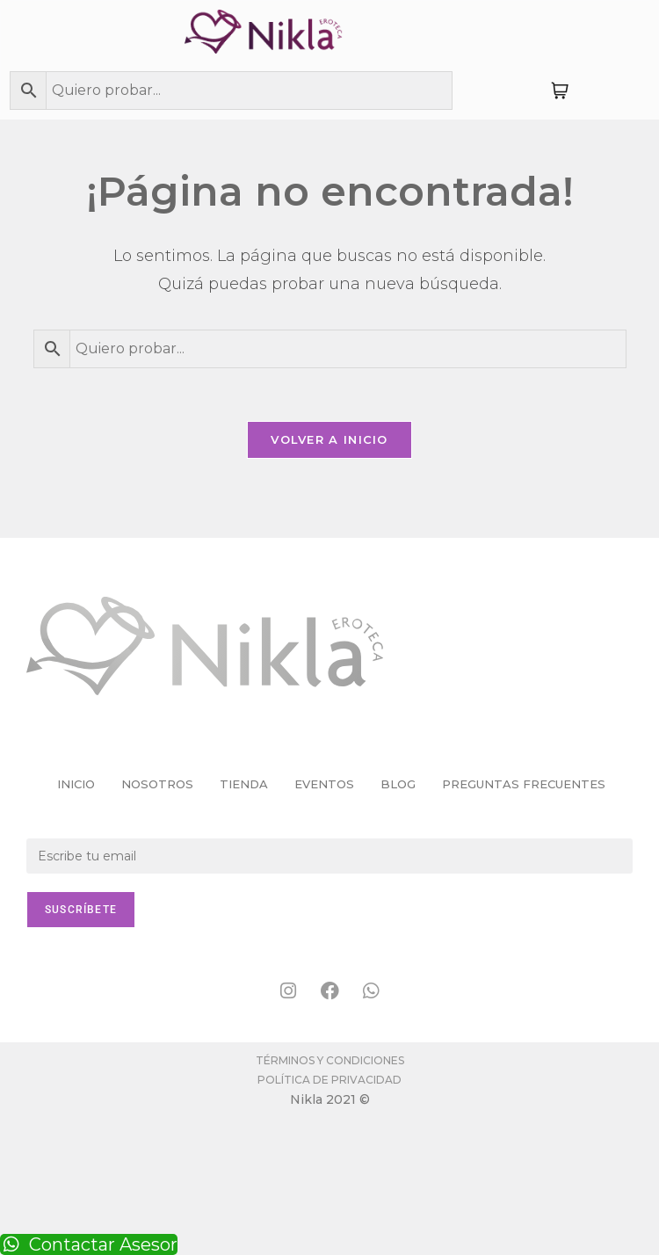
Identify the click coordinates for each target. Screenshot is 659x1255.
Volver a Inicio (329, 439)
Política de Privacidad (329, 1079)
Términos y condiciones (330, 1060)
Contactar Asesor (88, 1244)
